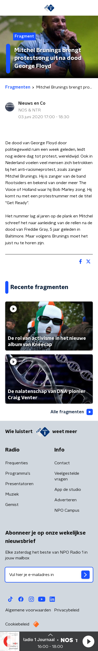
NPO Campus (66, 510)
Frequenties (16, 463)
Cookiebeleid (17, 624)
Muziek (12, 494)
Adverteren (65, 500)
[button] (88, 641)
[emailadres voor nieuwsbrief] (49, 574)
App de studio (67, 489)
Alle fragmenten (71, 412)
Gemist (12, 505)
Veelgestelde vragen (66, 476)
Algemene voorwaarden (28, 610)
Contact (62, 463)
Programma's (17, 473)
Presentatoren (19, 484)
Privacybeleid (66, 610)
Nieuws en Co (31, 103)
